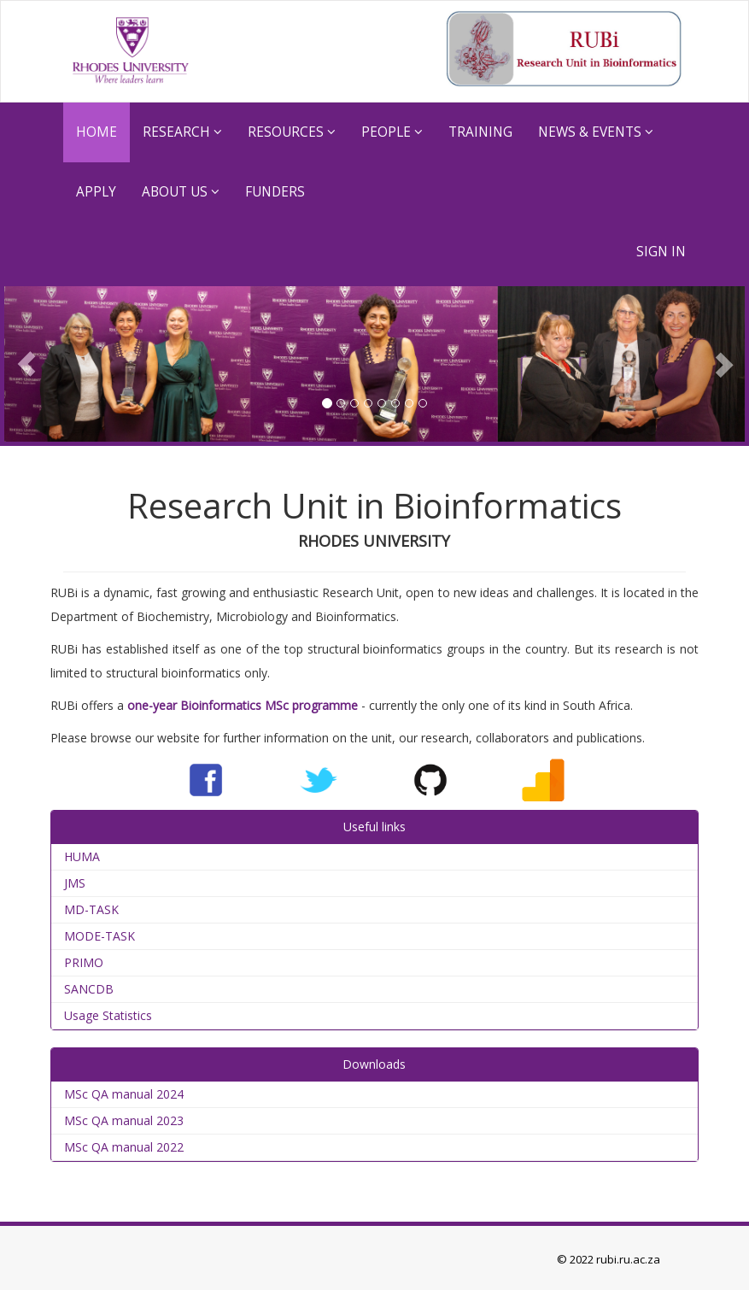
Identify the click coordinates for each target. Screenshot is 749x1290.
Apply (96, 192)
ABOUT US (180, 192)
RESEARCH (182, 132)
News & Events (595, 132)
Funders (275, 192)
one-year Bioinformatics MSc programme (242, 705)
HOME (96, 132)
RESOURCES (292, 132)
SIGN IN (661, 252)
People (392, 132)
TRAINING (480, 132)
